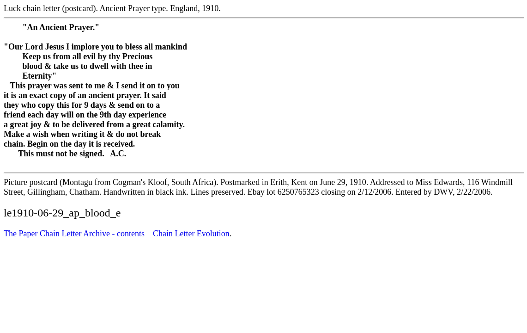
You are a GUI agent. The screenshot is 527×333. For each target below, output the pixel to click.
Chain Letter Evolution (191, 233)
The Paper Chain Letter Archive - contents (74, 233)
